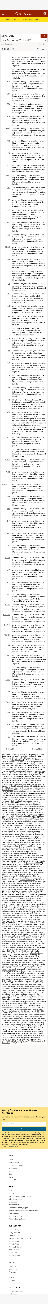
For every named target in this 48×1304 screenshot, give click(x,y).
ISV (9, 328)
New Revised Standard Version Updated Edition (26, 996)
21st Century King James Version (13, 754)
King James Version (9, 867)
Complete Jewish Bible (26, 786)
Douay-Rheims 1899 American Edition (21, 796)
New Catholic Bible (16, 927)
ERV (8, 200)
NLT (8, 594)
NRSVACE (6, 615)
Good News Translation (35, 840)
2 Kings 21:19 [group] (8, 49)
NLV (8, 582)
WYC (8, 724)
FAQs (11, 1190)
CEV (8, 165)
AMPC (8, 94)
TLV (9, 692)
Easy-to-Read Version (37, 799)
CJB (9, 153)
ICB (9, 316)
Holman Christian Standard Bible (24, 848)
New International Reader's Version (24, 937)
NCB (8, 496)
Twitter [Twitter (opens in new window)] (11, 1278)
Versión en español (16, 1291)
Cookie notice (14, 1213)
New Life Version (30, 958)
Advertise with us (15, 1199)
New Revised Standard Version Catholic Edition (23, 987)
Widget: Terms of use (17, 1219)
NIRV (8, 533)
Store (11, 1171)
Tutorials (12, 1193)
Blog (10, 1174)
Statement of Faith (16, 1165)
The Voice (5, 1033)
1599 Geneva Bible (30, 825)
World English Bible (23, 1037)
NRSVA (7, 605)
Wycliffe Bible (7, 1041)
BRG (8, 104)
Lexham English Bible (27, 880)
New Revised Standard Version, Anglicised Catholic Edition (22, 978)
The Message (18, 889)
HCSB (8, 306)
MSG (8, 412)
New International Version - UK (28, 947)
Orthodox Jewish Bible (18, 1003)
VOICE (8, 702)
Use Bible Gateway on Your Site (21, 1196)
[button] (44, 13)
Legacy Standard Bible (10, 872)
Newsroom (13, 1177)
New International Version (26, 942)
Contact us (13, 1202)
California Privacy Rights (19, 1208)
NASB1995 (6, 484)
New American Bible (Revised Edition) (21, 899)
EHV (8, 222)
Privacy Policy (13, 1144)
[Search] (44, 36)
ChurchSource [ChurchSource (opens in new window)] (14, 1235)
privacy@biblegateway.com (11, 1146)
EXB (8, 259)
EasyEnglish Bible (8, 803)
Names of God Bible (15, 897)
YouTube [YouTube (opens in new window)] (12, 1280)
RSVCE (8, 680)
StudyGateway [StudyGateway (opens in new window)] (14, 1233)
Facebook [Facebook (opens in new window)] (12, 1266)
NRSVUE (7, 635)
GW (9, 284)
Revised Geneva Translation (12, 1007)
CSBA (8, 128)
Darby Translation (22, 793)
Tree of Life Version (20, 1026)
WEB (8, 712)
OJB (9, 645)
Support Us (13, 1180)
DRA (8, 188)
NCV (8, 509)
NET (8, 521)
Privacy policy (14, 1205)
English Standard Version (18, 812)
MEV (8, 437)
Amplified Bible (17, 760)
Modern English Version (30, 891)
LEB (8, 387)
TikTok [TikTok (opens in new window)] (11, 1275)
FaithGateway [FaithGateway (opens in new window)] (14, 1230)
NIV (9, 545)
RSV (8, 667)
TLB (8, 400)
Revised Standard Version (29, 1009)
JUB (9, 338)
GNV (8, 271)
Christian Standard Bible (30, 773)
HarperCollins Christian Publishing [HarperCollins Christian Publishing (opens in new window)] (22, 1238)
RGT (8, 655)
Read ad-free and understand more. (23, 19)
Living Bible (17, 883)
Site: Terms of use (15, 1216)
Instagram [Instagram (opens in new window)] (13, 1269)
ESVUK (7, 247)
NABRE (7, 460)
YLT (9, 737)
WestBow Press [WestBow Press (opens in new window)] (14, 1250)
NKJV (8, 570)
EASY (8, 210)
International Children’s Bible (12, 853)
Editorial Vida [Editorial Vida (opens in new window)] (14, 1244)
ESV (9, 235)
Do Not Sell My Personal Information (23, 1210)
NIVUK (7, 558)
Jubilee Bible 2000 (32, 863)
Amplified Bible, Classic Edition (13, 763)
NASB (8, 472)
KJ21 (8, 57)
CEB (8, 141)
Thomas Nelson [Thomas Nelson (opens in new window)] (15, 1247)
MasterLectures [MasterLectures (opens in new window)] (15, 1255)
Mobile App (13, 1168)
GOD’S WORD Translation (20, 837)
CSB (8, 116)
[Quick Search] (20, 36)
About (11, 1160)
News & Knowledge (16, 1162)
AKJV (8, 363)
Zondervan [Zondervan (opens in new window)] (13, 1253)
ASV (8, 69)
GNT (8, 294)
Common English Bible (18, 784)
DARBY (7, 175)
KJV (9, 351)
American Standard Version (27, 756)
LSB (8, 375)
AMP (8, 81)
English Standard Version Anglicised (19, 818)
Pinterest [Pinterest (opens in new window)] (12, 1272)
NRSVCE (7, 625)
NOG (8, 449)
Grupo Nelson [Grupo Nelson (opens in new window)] (14, 1241)
